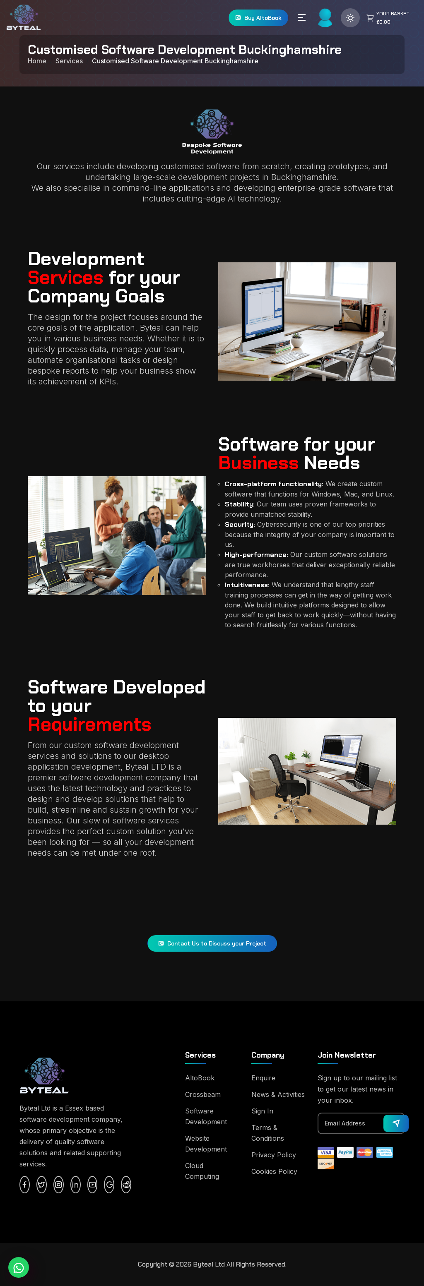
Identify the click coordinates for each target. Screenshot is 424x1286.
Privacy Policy (273, 1155)
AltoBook (199, 1078)
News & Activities (278, 1094)
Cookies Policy (274, 1171)
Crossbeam (203, 1094)
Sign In (262, 1111)
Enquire (263, 1078)
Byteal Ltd (209, 1264)
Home (37, 61)
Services (69, 61)
